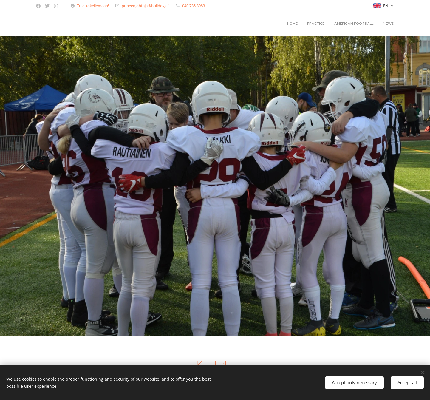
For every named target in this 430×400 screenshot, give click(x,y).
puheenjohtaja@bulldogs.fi (146, 5)
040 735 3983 (193, 5)
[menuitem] (367, 24)
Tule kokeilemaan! (93, 5)
